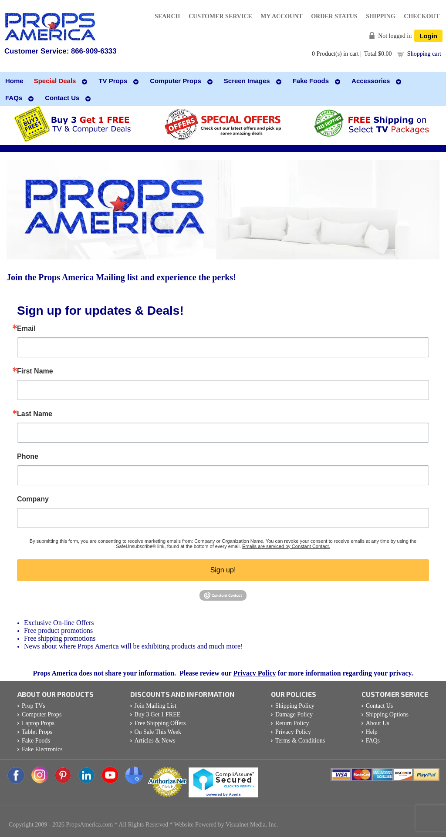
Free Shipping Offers (160, 723)
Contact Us (379, 706)
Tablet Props (37, 732)
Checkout (421, 16)
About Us (377, 723)
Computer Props (41, 714)
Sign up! (223, 570)
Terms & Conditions (300, 740)
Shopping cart (424, 53)
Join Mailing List (155, 706)
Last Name (34, 413)
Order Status (334, 16)
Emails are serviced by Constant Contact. (286, 546)
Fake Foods (36, 740)
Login (428, 36)
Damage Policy (294, 714)
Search (167, 16)
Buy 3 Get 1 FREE (158, 714)
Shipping (380, 16)
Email (26, 328)
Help (372, 732)
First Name (35, 371)
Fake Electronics (42, 749)
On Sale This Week (158, 732)
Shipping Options (387, 714)
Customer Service (220, 16)
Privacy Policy (254, 673)
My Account (281, 16)
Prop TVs (33, 706)
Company (33, 499)
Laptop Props (38, 723)
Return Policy (292, 723)
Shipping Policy (294, 706)
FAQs (373, 740)
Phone (27, 456)
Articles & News (155, 740)
